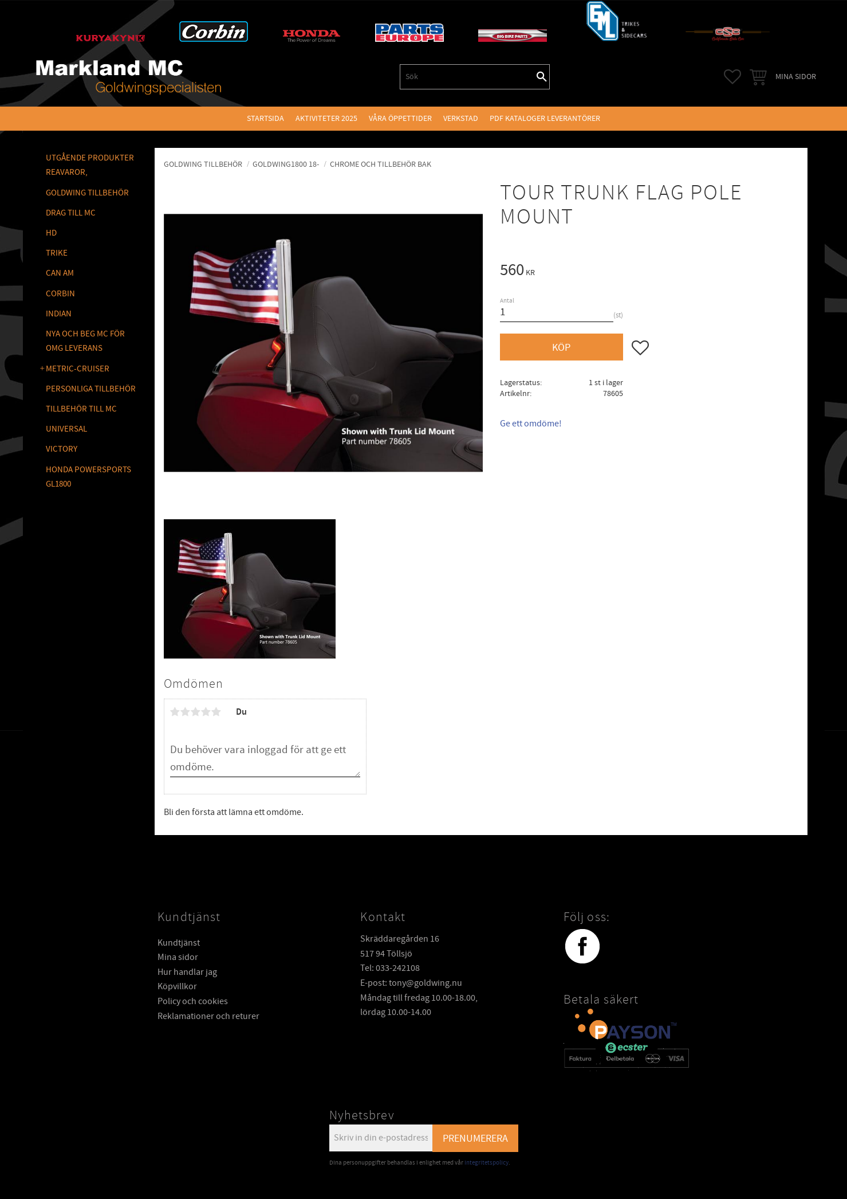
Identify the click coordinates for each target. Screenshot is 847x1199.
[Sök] (541, 77)
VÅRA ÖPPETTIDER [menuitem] (400, 118)
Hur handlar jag (187, 972)
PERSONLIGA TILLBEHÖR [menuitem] (91, 388)
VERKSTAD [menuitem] (460, 118)
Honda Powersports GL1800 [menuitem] (88, 477)
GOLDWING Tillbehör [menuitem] (87, 192)
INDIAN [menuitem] (59, 313)
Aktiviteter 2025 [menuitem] (326, 118)
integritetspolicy (486, 1162)
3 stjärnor (196, 712)
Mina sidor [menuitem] (795, 76)
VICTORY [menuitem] (61, 449)
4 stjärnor (206, 712)
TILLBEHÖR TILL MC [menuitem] (81, 408)
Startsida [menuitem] (265, 118)
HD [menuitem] (51, 233)
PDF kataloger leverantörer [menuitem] (545, 118)
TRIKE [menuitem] (57, 253)
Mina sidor (177, 957)
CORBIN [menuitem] (60, 293)
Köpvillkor (177, 986)
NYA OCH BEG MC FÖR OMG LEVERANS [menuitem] (85, 341)
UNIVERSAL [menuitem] (66, 429)
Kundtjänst (178, 943)
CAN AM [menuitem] (60, 273)
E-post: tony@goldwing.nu (411, 983)
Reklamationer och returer (208, 1016)
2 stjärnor (185, 712)
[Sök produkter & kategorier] (467, 77)
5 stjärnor (216, 712)
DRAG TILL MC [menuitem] (71, 212)
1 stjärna (175, 712)
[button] (732, 76)
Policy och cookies (192, 1001)
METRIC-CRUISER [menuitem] (77, 368)
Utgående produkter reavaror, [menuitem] (90, 165)
